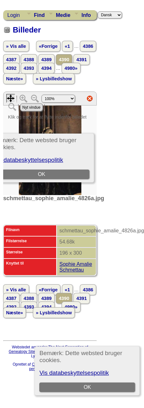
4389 (46, 59)
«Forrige (48, 46)
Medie (63, 15)
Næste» (14, 78)
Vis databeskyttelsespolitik (74, 372)
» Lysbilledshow (54, 78)
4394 (46, 68)
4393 (29, 68)
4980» (71, 68)
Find (39, 15)
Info (86, 15)
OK (87, 387)
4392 (11, 68)
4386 (88, 46)
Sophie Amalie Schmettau (75, 267)
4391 (81, 59)
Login (13, 15)
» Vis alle (16, 46)
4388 (29, 59)
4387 (11, 59)
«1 (67, 46)
